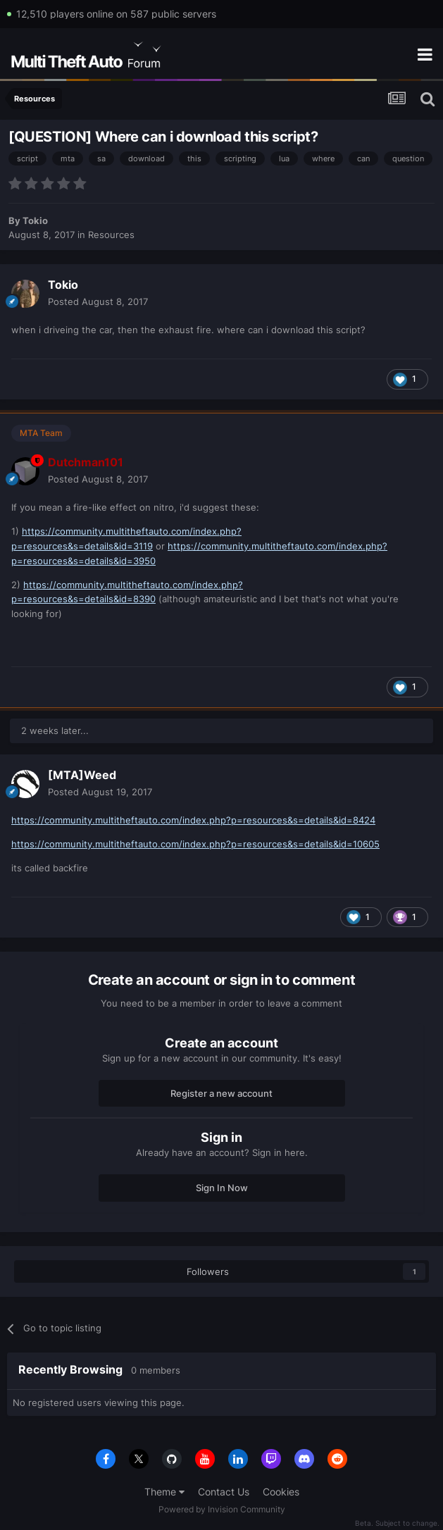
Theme (164, 1492)
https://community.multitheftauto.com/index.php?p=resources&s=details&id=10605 (195, 844)
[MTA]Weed (82, 775)
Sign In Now (222, 1187)
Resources (111, 234)
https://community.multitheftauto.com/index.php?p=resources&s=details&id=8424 (193, 820)
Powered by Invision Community (221, 1509)
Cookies (281, 1492)
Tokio (35, 220)
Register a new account (221, 1093)
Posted (98, 301)
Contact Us (223, 1492)
